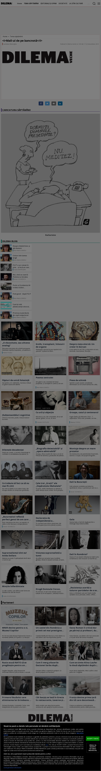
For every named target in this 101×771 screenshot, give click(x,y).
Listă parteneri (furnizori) (12, 768)
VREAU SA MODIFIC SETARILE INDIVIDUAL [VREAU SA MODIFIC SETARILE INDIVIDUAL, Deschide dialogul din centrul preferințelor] (93, 747)
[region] (50, 747)
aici (47, 745)
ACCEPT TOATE (92, 739)
